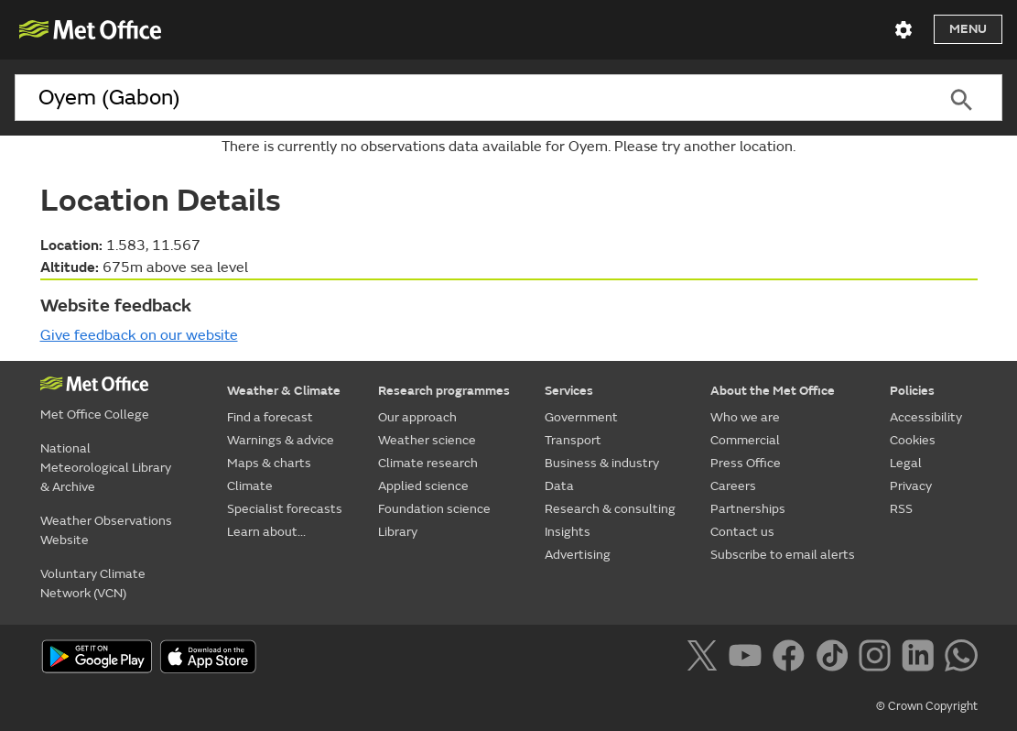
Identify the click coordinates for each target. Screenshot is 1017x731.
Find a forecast (270, 417)
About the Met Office (772, 390)
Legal (906, 463)
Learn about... (266, 532)
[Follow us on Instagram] (878, 658)
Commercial (745, 440)
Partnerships (747, 509)
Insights (567, 532)
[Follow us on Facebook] (792, 658)
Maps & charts (269, 463)
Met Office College (94, 414)
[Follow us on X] (705, 658)
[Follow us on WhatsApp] (961, 658)
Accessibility (926, 417)
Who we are (745, 417)
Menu (968, 29)
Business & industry (602, 463)
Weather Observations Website (106, 530)
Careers (733, 486)
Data (559, 486)
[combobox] (467, 98)
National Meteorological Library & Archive (105, 468)
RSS (901, 509)
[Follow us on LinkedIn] (921, 658)
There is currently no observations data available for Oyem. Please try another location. (508, 146)
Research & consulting (610, 509)
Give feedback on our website (139, 335)
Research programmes (444, 390)
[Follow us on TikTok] (835, 658)
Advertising (578, 554)
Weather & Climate (284, 390)
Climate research (428, 463)
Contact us (742, 532)
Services (569, 390)
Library (397, 532)
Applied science (423, 486)
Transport (573, 440)
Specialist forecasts (284, 509)
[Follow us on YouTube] (748, 658)
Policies (912, 390)
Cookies (913, 440)
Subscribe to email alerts (782, 554)
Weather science (427, 440)
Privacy (911, 486)
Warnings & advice (280, 440)
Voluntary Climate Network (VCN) (93, 583)
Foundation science (434, 509)
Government (581, 417)
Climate (250, 486)
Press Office (745, 463)
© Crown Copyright (927, 706)
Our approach (417, 417)
